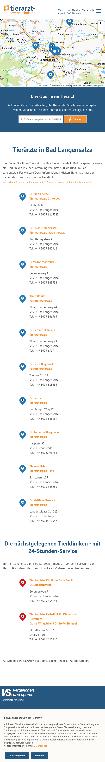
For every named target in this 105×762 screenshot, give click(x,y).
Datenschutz (40, 745)
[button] (55, 52)
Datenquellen (98, 85)
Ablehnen (39, 755)
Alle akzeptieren (17, 755)
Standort (75, 119)
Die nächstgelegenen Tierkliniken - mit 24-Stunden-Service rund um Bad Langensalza (47, 181)
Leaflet (43, 85)
